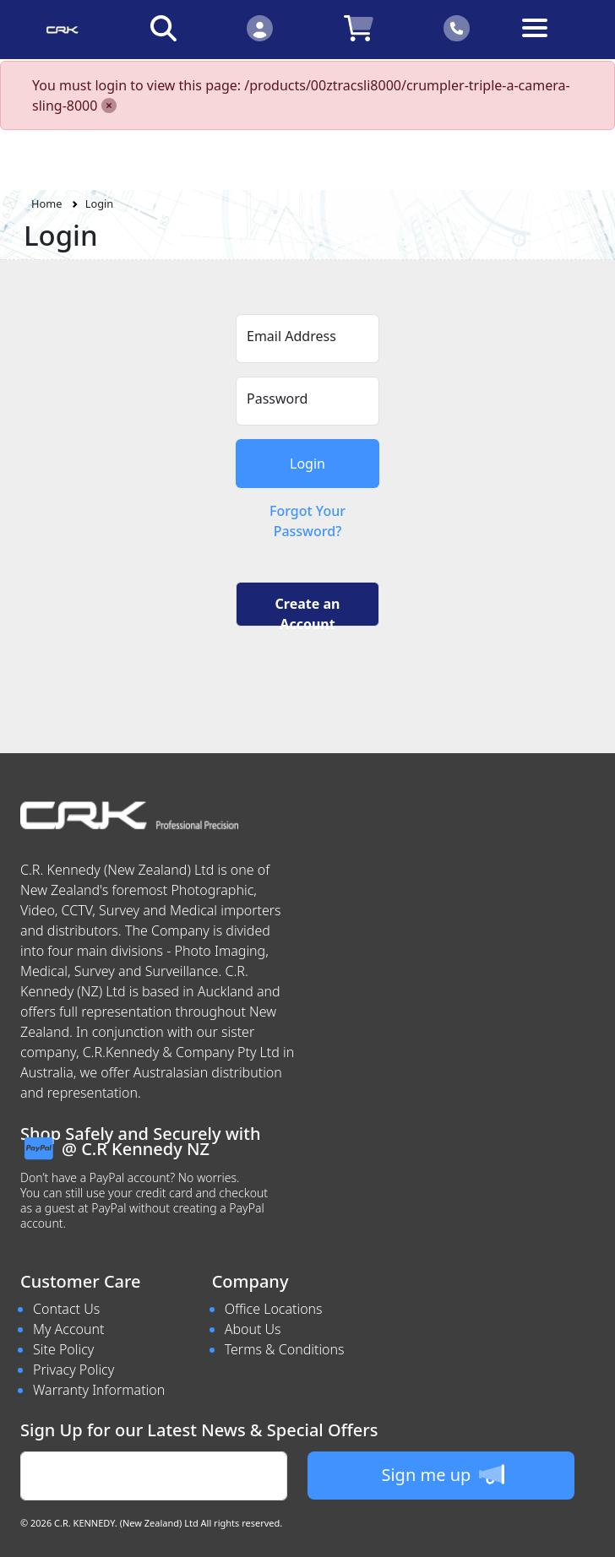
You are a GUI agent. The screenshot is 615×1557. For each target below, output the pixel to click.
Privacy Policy (73, 1369)
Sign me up (442, 1474)
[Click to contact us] (457, 27)
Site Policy (63, 1349)
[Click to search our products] (163, 27)
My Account (69, 1329)
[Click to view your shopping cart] (358, 27)
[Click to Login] (259, 27)
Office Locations (274, 1308)
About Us (253, 1329)
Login (99, 203)
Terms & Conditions (285, 1349)
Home (46, 203)
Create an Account (307, 610)
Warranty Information (99, 1390)
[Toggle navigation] (553, 41)
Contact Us (66, 1308)
